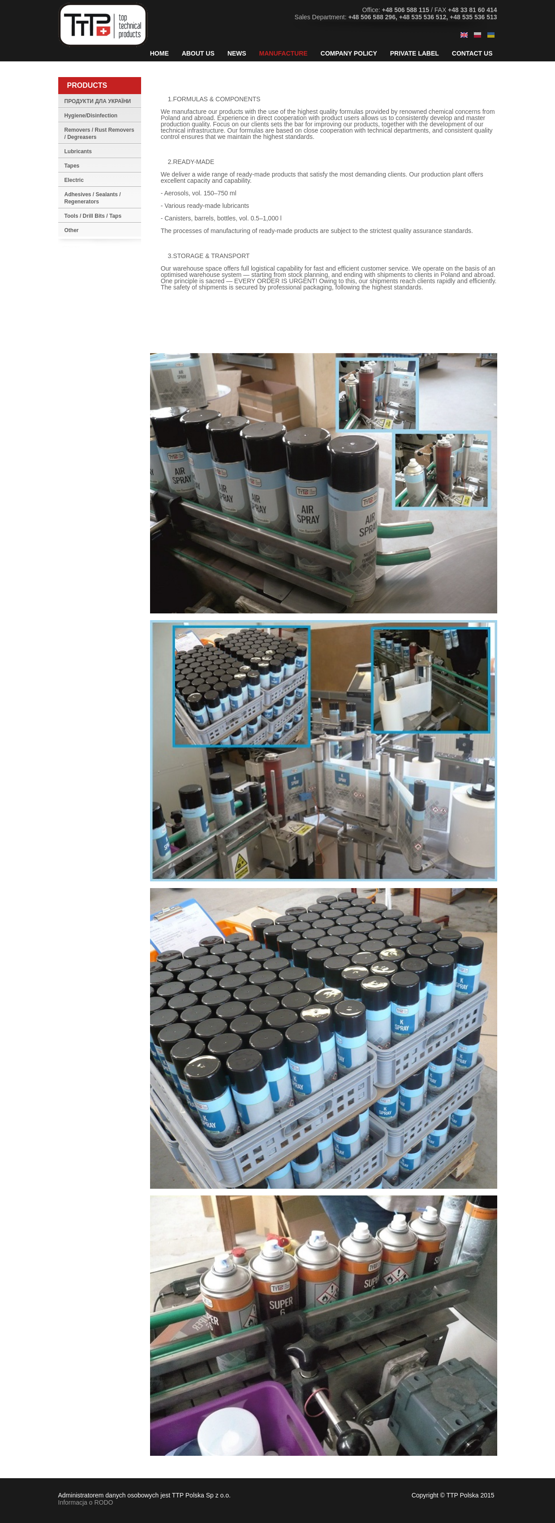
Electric (74, 180)
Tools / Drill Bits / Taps (93, 216)
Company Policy (349, 53)
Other (72, 230)
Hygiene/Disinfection (91, 115)
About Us (198, 53)
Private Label (414, 53)
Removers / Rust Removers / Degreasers (99, 133)
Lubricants (78, 151)
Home (159, 53)
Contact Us (472, 53)
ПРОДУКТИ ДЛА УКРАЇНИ (98, 101)
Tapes (72, 166)
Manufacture (283, 53)
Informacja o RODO (85, 1502)
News (237, 53)
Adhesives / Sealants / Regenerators (93, 198)
